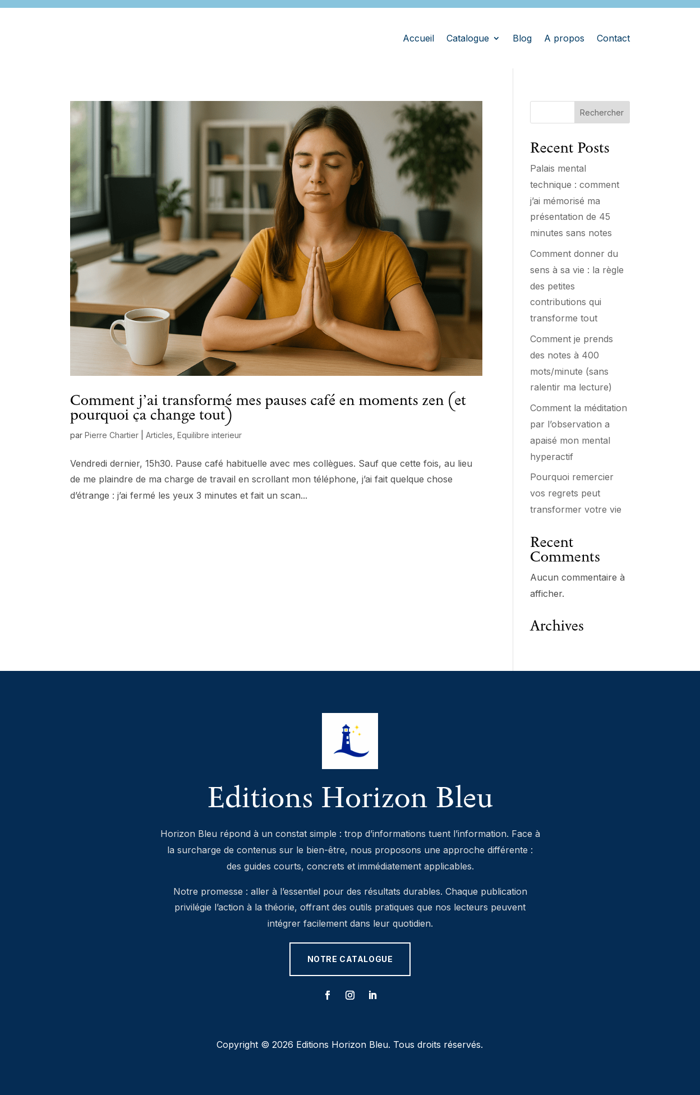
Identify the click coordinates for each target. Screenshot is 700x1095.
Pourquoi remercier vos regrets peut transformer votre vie (575, 493)
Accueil (418, 38)
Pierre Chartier (112, 435)
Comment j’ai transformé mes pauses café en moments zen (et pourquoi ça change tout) (268, 407)
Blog (522, 38)
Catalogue (467, 38)
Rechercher (602, 112)
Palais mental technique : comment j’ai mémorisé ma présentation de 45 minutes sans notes (574, 200)
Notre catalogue (350, 959)
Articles (159, 435)
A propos (564, 38)
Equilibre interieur (209, 435)
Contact (613, 38)
